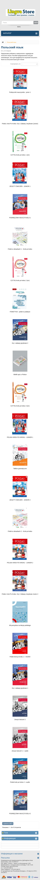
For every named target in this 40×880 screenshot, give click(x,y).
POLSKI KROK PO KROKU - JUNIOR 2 (20, 563)
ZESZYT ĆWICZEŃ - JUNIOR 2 (20, 500)
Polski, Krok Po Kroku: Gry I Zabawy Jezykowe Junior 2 (20, 594)
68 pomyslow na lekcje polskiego (20, 625)
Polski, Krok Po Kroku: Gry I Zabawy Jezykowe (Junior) (20, 123)
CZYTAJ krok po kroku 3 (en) (20, 406)
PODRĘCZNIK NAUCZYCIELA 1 (20, 218)
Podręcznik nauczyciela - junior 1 (20, 92)
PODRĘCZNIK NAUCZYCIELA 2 (20, 813)
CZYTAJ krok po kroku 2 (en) (20, 280)
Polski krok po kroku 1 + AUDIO (20, 657)
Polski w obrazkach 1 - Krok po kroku (20, 249)
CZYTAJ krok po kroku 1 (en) (20, 155)
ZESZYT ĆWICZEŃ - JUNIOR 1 (20, 186)
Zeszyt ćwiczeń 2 (20, 719)
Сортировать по (15, 64)
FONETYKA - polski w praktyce (20, 312)
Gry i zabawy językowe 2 (20, 343)
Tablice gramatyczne (20, 468)
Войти (19, 26)
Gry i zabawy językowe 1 (20, 688)
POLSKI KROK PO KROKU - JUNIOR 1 (20, 437)
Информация (10, 838)
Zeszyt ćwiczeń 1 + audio (20, 751)
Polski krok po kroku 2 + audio (20, 782)
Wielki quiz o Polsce (20, 374)
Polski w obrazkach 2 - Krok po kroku (20, 531)
